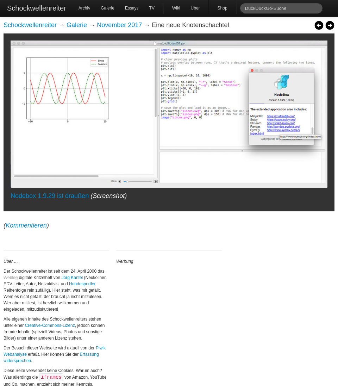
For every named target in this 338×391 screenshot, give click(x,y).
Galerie (107, 8)
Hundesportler (82, 283)
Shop (222, 8)
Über (195, 8)
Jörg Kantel (72, 277)
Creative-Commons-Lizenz (50, 325)
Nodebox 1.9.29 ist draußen (50, 195)
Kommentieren (26, 225)
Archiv (84, 8)
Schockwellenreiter (36, 8)
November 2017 (119, 25)
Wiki (176, 8)
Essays (132, 8)
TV (152, 8)
